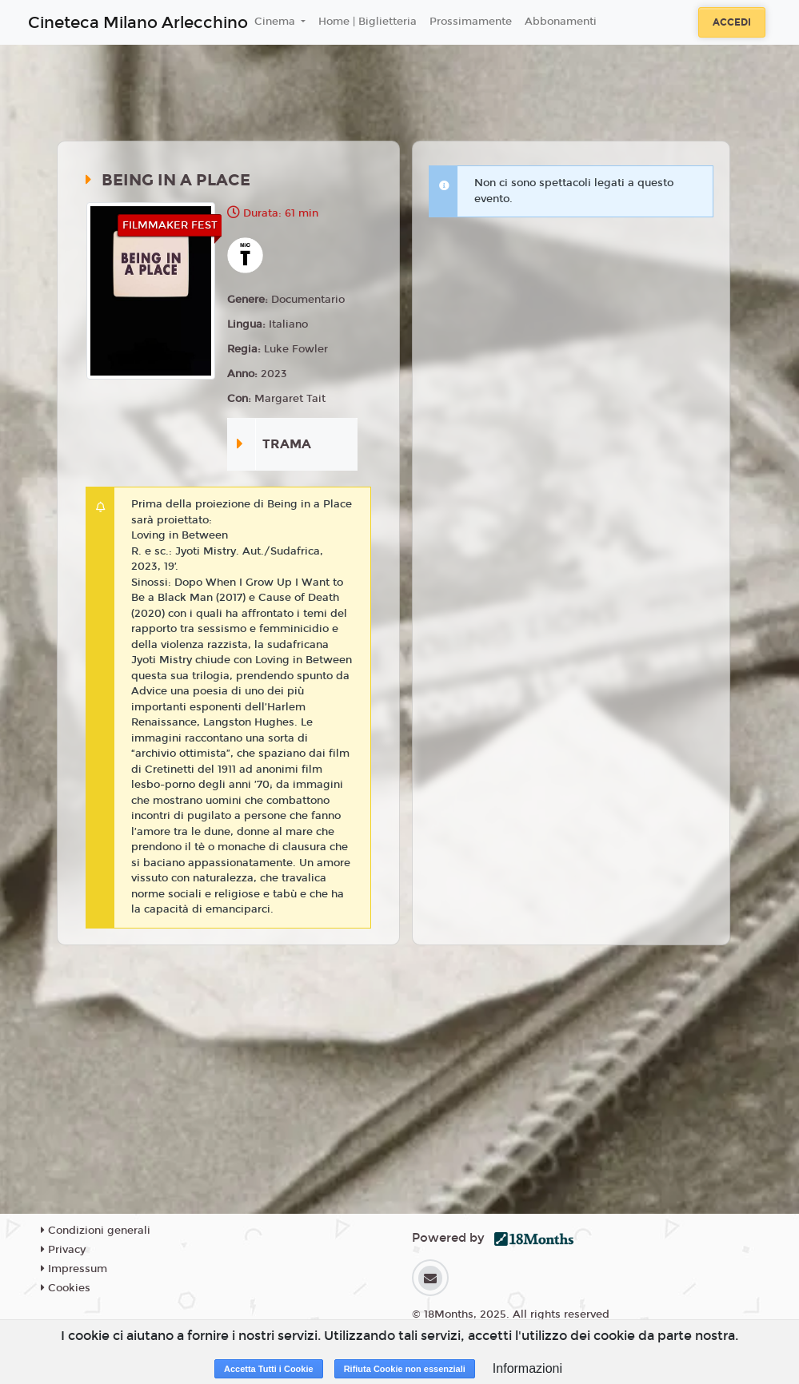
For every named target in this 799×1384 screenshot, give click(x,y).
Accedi (732, 22)
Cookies (65, 1288)
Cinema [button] (276, 21)
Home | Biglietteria (367, 21)
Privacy (63, 1249)
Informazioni (527, 1368)
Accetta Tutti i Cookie (269, 1369)
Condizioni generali (95, 1230)
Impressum (74, 1269)
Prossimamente (470, 21)
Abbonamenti (561, 21)
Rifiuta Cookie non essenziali (404, 1369)
